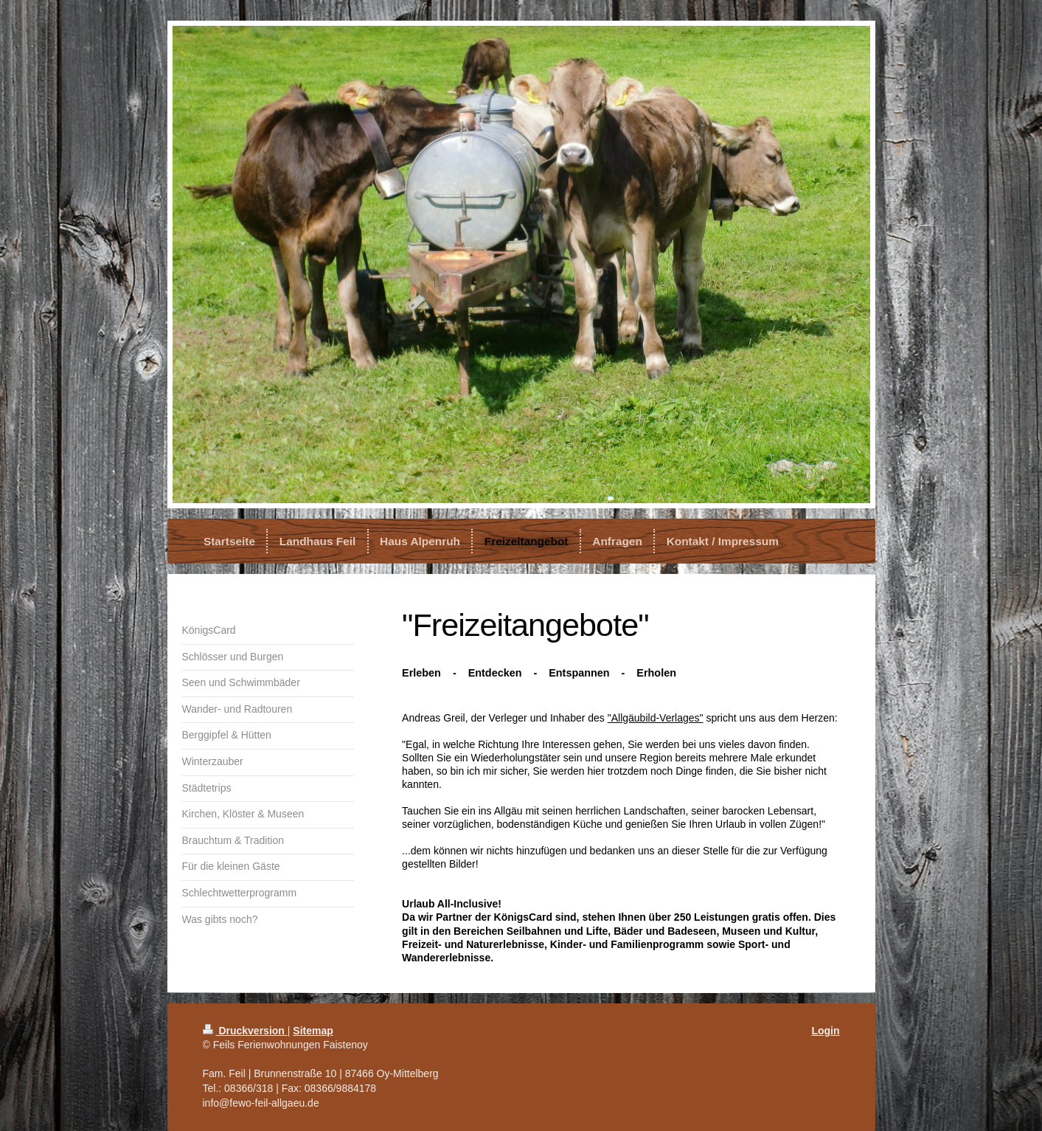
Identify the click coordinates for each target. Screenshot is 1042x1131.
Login (825, 1031)
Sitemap (313, 1031)
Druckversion (245, 1031)
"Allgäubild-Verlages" (656, 718)
